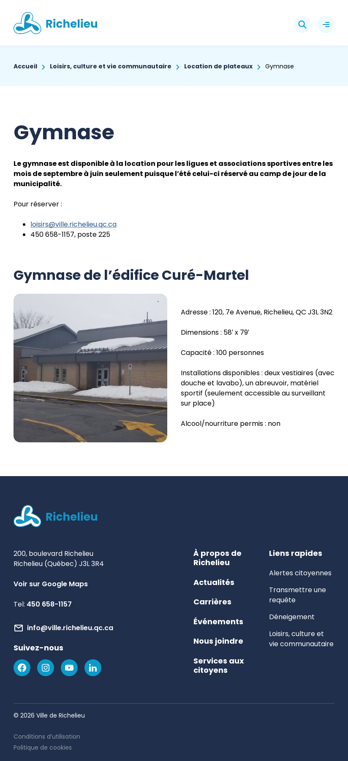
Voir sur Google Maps (51, 584)
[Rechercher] (302, 24)
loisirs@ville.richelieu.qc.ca (73, 224)
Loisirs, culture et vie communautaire (110, 66)
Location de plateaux (218, 66)
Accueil (25, 66)
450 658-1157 (49, 604)
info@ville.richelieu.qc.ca (70, 628)
